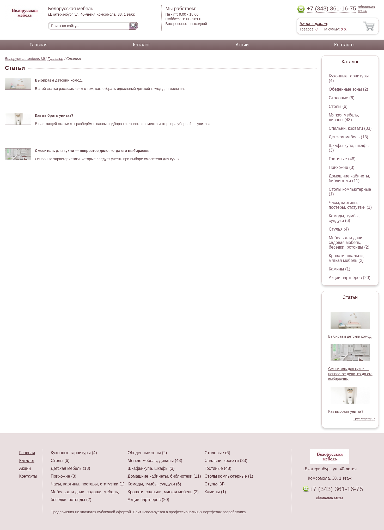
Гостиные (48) (342, 159)
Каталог (141, 44)
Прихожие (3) (341, 167)
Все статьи (364, 419)
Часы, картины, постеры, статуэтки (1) (350, 204)
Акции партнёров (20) (349, 277)
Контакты (344, 44)
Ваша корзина (313, 23)
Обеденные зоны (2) (348, 89)
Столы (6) (338, 106)
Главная (39, 44)
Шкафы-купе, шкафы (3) (151, 468)
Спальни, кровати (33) (350, 128)
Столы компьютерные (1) (229, 476)
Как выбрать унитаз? (345, 411)
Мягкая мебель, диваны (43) (344, 117)
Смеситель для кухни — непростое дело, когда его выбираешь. (350, 374)
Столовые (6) (342, 98)
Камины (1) (339, 269)
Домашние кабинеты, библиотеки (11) (349, 178)
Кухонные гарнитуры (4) (74, 453)
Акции (241, 44)
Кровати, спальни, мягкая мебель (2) (346, 258)
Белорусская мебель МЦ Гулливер (34, 59)
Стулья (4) (339, 229)
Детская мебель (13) (348, 137)
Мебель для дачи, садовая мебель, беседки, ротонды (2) (349, 242)
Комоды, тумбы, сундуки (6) (344, 218)
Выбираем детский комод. (350, 336)
